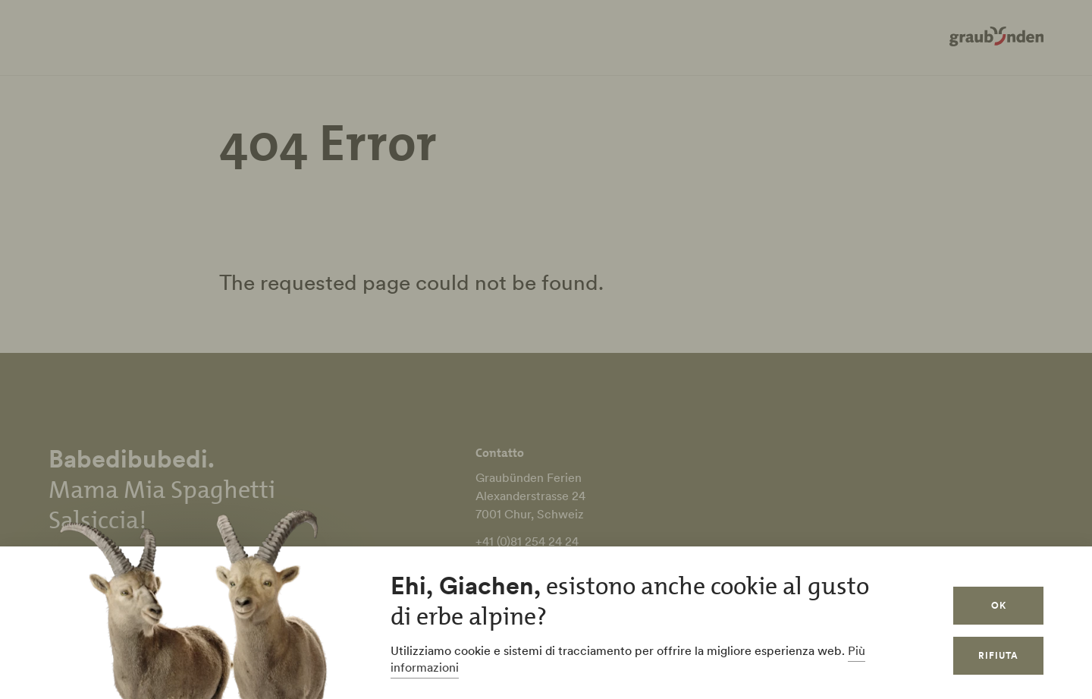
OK (998, 605)
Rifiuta (998, 655)
